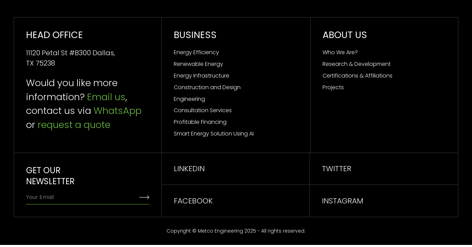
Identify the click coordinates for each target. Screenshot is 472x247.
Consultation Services (203, 110)
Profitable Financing (200, 122)
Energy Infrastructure (201, 76)
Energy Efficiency (196, 52)
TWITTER (336, 168)
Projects (333, 87)
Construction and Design (207, 87)
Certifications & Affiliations (357, 76)
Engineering (189, 99)
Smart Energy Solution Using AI (214, 134)
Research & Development (357, 64)
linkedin (189, 168)
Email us (106, 97)
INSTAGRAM (342, 201)
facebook (193, 201)
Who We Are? (340, 52)
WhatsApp (118, 110)
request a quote (74, 124)
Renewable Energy (198, 64)
